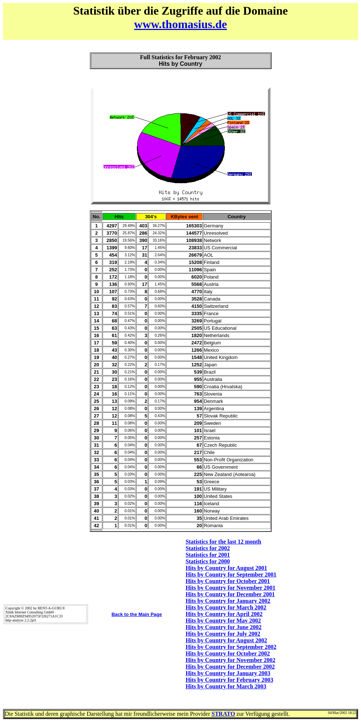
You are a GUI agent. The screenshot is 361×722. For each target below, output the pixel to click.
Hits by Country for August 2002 (226, 640)
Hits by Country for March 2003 (225, 686)
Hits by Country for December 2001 (229, 594)
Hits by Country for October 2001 (227, 581)
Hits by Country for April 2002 (223, 614)
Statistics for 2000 (207, 561)
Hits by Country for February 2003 (229, 680)
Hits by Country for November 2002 (230, 660)
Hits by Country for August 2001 (226, 568)
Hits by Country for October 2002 (227, 653)
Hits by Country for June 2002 (223, 627)
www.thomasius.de (180, 24)
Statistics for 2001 (207, 555)
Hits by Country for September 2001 (230, 574)
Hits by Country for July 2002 (222, 634)
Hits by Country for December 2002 (229, 667)
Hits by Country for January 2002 (227, 601)
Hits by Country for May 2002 (223, 620)
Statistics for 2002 (207, 548)
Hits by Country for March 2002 (225, 607)
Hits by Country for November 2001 (230, 588)
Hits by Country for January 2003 (227, 673)
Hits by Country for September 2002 (230, 647)
